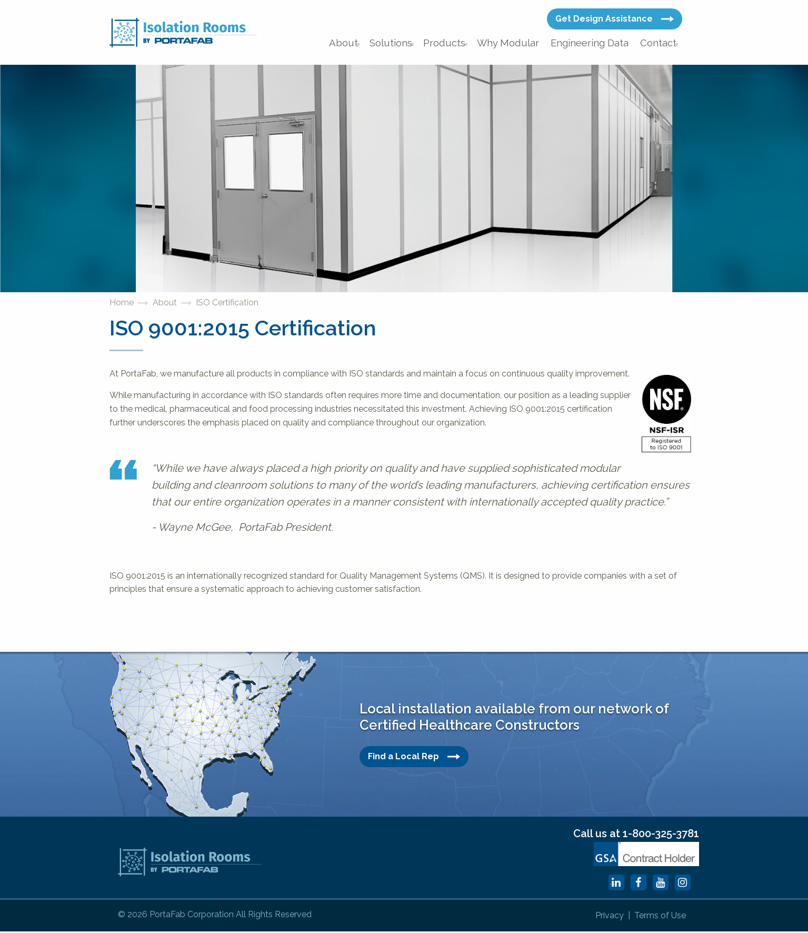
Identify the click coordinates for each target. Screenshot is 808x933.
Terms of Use (656, 917)
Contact (658, 44)
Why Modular (516, 44)
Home (121, 306)
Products (455, 44)
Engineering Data (592, 44)
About (355, 44)
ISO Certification (227, 306)
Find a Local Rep (414, 759)
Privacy (597, 917)
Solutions (402, 44)
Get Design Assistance (614, 19)
